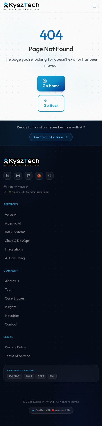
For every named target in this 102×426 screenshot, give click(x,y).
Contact (11, 324)
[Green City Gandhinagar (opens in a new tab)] (50, 176)
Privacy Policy (15, 347)
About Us (12, 281)
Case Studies (15, 298)
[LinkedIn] (7, 176)
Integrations (14, 249)
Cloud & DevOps (17, 240)
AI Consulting (15, 258)
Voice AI (11, 214)
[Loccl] (39, 176)
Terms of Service (17, 356)
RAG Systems (15, 232)
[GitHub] (28, 176)
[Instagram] (18, 176)
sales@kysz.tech (16, 186)
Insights (10, 307)
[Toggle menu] (94, 6)
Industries (12, 315)
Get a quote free (51, 137)
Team (9, 289)
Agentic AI (13, 223)
